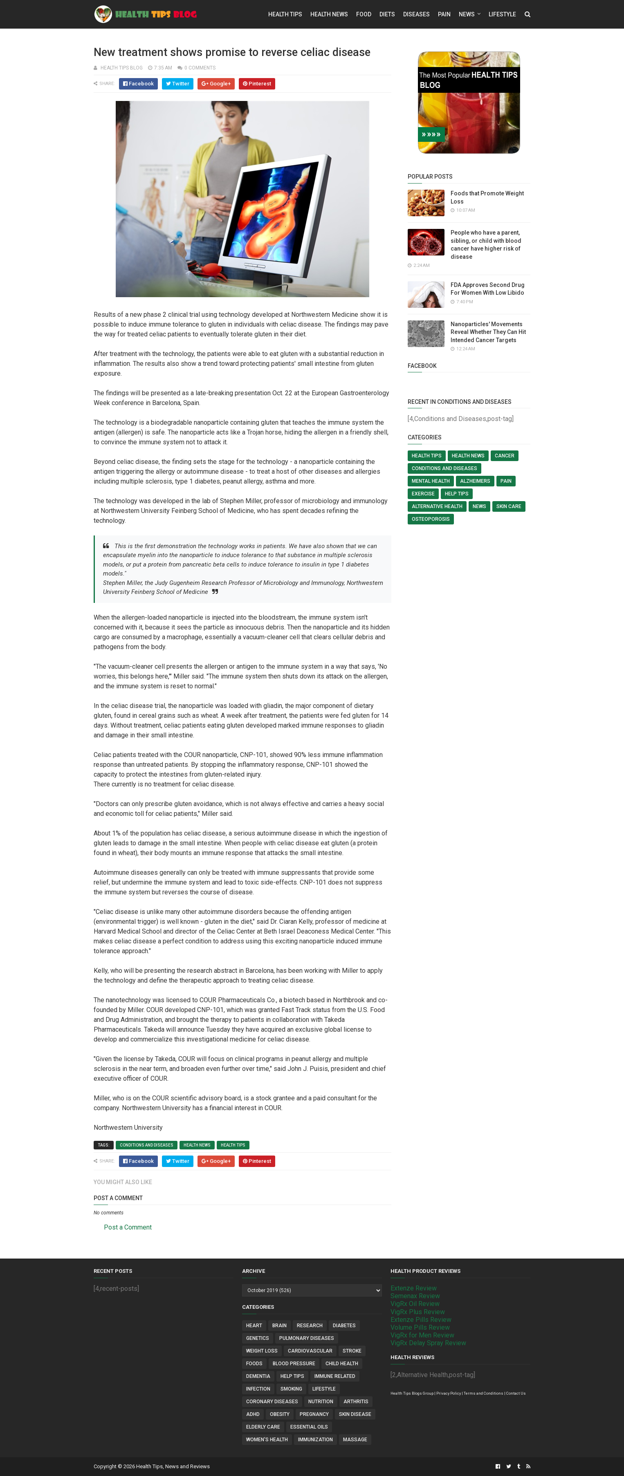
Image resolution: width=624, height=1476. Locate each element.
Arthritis (355, 1401)
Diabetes (344, 1325)
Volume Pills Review (420, 1327)
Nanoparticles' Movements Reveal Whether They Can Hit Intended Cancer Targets (488, 332)
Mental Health (431, 481)
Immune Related (334, 1376)
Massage (355, 1439)
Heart (254, 1325)
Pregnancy (314, 1414)
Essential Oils (309, 1427)
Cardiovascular (310, 1351)
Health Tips (285, 14)
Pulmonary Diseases (306, 1338)
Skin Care (508, 506)
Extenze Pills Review (421, 1320)
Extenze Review (414, 1288)
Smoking (291, 1389)
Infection (258, 1389)
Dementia (258, 1376)
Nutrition (320, 1401)
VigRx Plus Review (418, 1312)
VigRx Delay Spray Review (428, 1343)
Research (310, 1325)
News (467, 14)
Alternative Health (437, 506)
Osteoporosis (431, 519)
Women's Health (267, 1439)
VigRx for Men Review (422, 1335)
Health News (329, 14)
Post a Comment (128, 1227)
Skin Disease (355, 1414)
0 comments (199, 68)
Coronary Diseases (272, 1401)
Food (363, 14)
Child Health (341, 1363)
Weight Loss (262, 1351)
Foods (254, 1363)
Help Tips (457, 494)
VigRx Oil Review (415, 1304)
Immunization (315, 1439)
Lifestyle (502, 14)
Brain (279, 1325)
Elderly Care (263, 1427)
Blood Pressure (294, 1363)
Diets (387, 14)
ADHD (253, 1414)
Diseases (416, 14)
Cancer (504, 456)
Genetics (257, 1338)
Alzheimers (475, 481)
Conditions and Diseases (146, 1145)
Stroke (352, 1351)
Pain (444, 14)
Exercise (423, 494)
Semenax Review (415, 1296)
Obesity (280, 1414)
